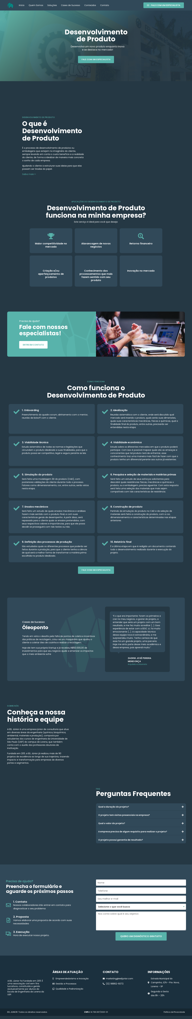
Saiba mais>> (29, 174)
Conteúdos (90, 5)
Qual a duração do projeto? (113, 807)
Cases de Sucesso (70, 5)
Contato (104, 5)
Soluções (52, 5)
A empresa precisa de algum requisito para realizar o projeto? (132, 832)
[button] (163, 5)
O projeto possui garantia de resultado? (120, 840)
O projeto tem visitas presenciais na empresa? (124, 815)
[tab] (141, 807)
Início (21, 5)
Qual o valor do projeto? (111, 823)
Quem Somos (36, 5)
